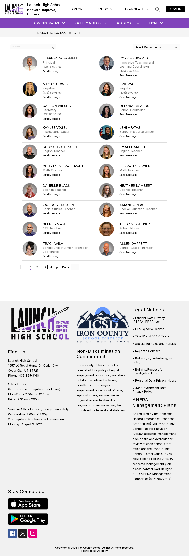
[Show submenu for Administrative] (46, 23)
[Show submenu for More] (153, 23)
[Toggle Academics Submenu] (138, 23)
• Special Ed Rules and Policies (154, 343)
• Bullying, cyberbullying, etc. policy (153, 360)
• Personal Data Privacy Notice (154, 380)
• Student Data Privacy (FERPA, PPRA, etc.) (149, 319)
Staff (78, 32)
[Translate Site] (136, 9)
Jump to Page (59, 267)
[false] (33, 46)
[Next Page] (45, 267)
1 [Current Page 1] (30, 267)
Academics (125, 23)
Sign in (175, 9)
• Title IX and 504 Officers (151, 336)
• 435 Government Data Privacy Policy (149, 389)
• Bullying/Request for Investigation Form (148, 371)
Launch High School (51, 32)
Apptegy (102, 550)
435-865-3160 (29, 375)
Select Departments (148, 47)
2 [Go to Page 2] (37, 267)
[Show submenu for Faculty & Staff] (88, 23)
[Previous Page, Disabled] (22, 267)
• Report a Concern (146, 351)
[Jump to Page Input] (75, 267)
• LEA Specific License (148, 329)
